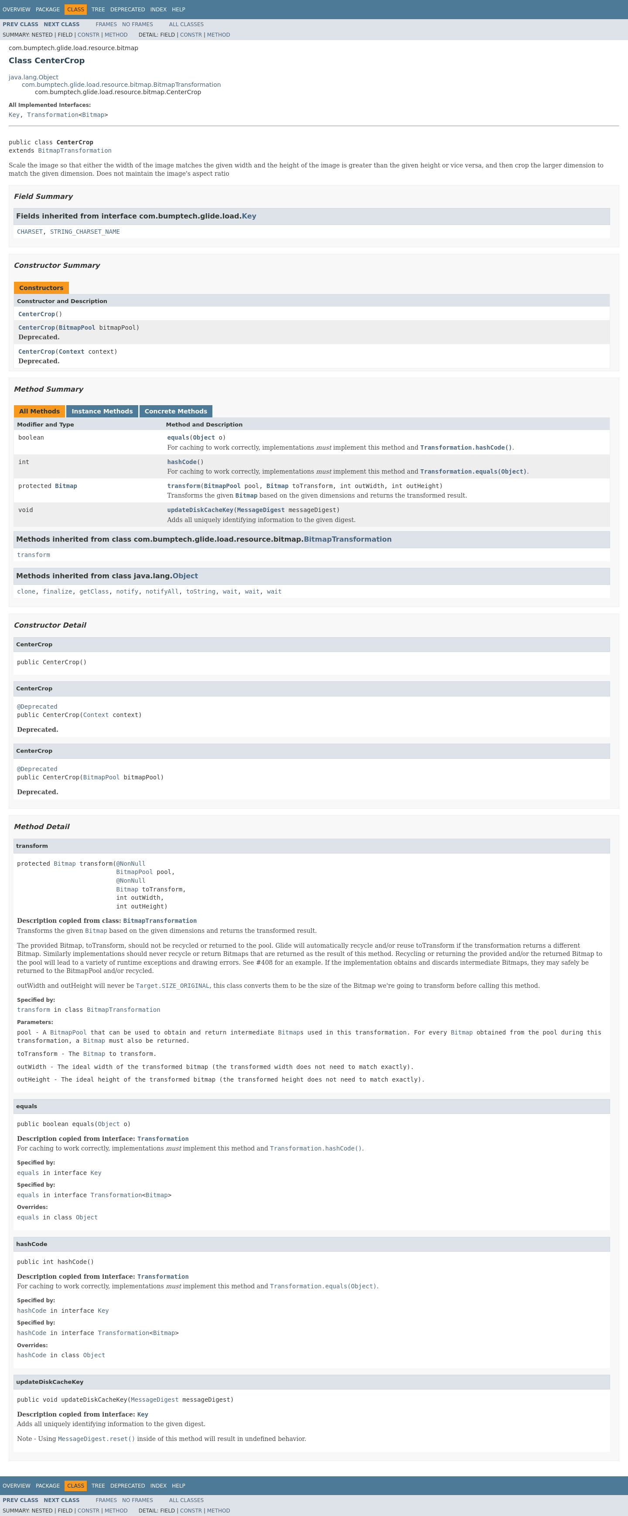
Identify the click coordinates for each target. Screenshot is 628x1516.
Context (72, 351)
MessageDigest (261, 509)
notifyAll (162, 591)
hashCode (182, 461)
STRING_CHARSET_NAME (85, 231)
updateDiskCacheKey (200, 509)
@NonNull (131, 863)
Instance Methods (102, 411)
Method (116, 35)
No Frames (137, 24)
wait (230, 591)
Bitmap (93, 114)
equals (178, 437)
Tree (98, 10)
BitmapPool (77, 327)
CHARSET (30, 231)
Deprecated (127, 10)
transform (184, 485)
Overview (17, 10)
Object (204, 437)
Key (14, 114)
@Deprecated (37, 706)
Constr (88, 35)
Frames (106, 24)
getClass (94, 591)
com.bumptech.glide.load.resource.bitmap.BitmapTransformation (121, 84)
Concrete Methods (176, 411)
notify (127, 591)
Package (48, 10)
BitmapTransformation (75, 150)
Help (178, 10)
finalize (57, 591)
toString (200, 591)
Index (158, 10)
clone (26, 591)
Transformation (52, 114)
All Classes (186, 24)
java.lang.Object (33, 77)
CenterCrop (36, 314)
